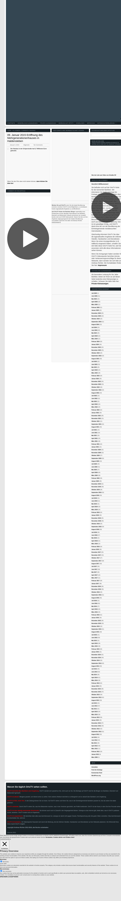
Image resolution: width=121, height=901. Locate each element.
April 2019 (94, 506)
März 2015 (94, 646)
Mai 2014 (94, 674)
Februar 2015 (95, 649)
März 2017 (94, 578)
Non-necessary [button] (4, 869)
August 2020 (95, 461)
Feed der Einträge (96, 770)
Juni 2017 (94, 569)
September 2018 (96, 526)
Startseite (11, 123)
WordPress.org (96, 775)
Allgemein (16, 130)
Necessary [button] (3, 859)
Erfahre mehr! (70, 837)
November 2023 (96, 350)
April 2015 (94, 643)
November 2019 (96, 486)
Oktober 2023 (95, 353)
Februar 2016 (95, 615)
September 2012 (96, 731)
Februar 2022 (95, 410)
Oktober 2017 (95, 558)
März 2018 (94, 543)
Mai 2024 (94, 333)
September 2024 (96, 321)
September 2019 (96, 492)
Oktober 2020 (95, 455)
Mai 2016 (94, 606)
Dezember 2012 (96, 723)
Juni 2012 (94, 740)
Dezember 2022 (96, 381)
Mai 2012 (94, 743)
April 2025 (94, 301)
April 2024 (94, 336)
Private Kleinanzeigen (48, 123)
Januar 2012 (95, 754)
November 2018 (96, 521)
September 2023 (96, 355)
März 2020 (94, 475)
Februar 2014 (95, 683)
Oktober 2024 (95, 318)
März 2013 (94, 714)
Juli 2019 (94, 498)
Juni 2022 (94, 398)
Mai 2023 (94, 367)
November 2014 (96, 657)
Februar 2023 (95, 375)
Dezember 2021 (96, 415)
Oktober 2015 (95, 626)
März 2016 (94, 612)
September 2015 (96, 629)
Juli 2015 (94, 634)
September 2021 (96, 424)
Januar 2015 (95, 652)
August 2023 (95, 358)
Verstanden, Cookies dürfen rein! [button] (56, 837)
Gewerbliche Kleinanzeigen (27, 123)
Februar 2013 (95, 717)
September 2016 (96, 595)
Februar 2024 (95, 341)
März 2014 (94, 680)
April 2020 (94, 472)
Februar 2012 (95, 751)
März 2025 (94, 304)
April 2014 (94, 677)
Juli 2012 (94, 737)
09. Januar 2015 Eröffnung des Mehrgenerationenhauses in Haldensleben (25, 138)
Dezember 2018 (96, 518)
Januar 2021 (95, 447)
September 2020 (96, 458)
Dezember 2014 (96, 654)
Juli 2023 (94, 361)
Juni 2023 (94, 364)
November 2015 (96, 623)
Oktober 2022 (95, 387)
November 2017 (96, 555)
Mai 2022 (94, 401)
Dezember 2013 (96, 689)
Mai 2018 (94, 538)
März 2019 (94, 509)
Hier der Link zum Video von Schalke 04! (103, 175)
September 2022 (96, 390)
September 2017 (96, 560)
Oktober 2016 (95, 592)
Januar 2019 (95, 515)
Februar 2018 (95, 546)
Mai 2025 (94, 299)
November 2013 (96, 691)
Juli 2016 (94, 600)
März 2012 (94, 748)
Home (9, 130)
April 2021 (94, 438)
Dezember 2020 (96, 449)
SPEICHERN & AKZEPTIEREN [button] (9, 876)
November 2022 (96, 384)
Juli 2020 (94, 464)
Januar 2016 (95, 617)
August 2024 (95, 324)
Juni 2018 (94, 535)
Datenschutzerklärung (106, 123)
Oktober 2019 (95, 489)
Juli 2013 (94, 703)
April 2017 (94, 575)
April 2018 (94, 541)
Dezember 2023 (96, 347)
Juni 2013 (94, 706)
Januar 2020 (95, 481)
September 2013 (96, 697)
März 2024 (94, 338)
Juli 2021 (94, 430)
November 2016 (96, 589)
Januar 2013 (95, 720)
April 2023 (94, 370)
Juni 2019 (94, 501)
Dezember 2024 (96, 313)
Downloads (80, 123)
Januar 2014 (95, 686)
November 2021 (96, 418)
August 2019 (95, 495)
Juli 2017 (94, 566)
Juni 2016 (94, 603)
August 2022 (95, 393)
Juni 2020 (94, 467)
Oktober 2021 (95, 421)
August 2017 (95, 563)
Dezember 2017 (96, 552)
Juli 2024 (94, 327)
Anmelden (94, 767)
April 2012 (94, 745)
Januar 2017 (95, 583)
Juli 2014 (94, 669)
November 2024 (96, 316)
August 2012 (95, 734)
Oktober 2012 (95, 728)
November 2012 (96, 726)
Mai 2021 (94, 435)
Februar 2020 (95, 478)
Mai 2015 (94, 640)
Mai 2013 (94, 708)
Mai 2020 (94, 469)
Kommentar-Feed (96, 772)
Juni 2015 (94, 637)
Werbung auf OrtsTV (66, 123)
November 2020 (96, 452)
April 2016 (94, 609)
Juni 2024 (94, 330)
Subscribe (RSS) (11, 832)
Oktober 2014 (95, 660)
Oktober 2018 (95, 523)
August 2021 (95, 427)
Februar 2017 (95, 580)
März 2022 (94, 407)
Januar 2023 (95, 378)
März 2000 (94, 757)
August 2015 (95, 632)
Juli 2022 (94, 395)
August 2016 (95, 597)
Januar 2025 (95, 310)
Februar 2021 (95, 444)
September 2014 (96, 663)
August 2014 (95, 666)
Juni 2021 (94, 432)
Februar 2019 (95, 512)
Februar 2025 (95, 307)
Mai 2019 (94, 504)
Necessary (6, 861)
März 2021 (94, 441)
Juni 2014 (94, 671)
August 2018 (95, 529)
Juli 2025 (94, 293)
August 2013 (95, 700)
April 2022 (94, 404)
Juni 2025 (94, 296)
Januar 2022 (95, 412)
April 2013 (94, 711)
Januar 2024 (95, 344)
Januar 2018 (95, 549)
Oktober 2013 (95, 694)
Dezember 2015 (96, 620)
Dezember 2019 (96, 484)
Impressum (91, 123)
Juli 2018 (94, 532)
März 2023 (94, 373)
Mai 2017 (94, 572)
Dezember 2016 (96, 586)
